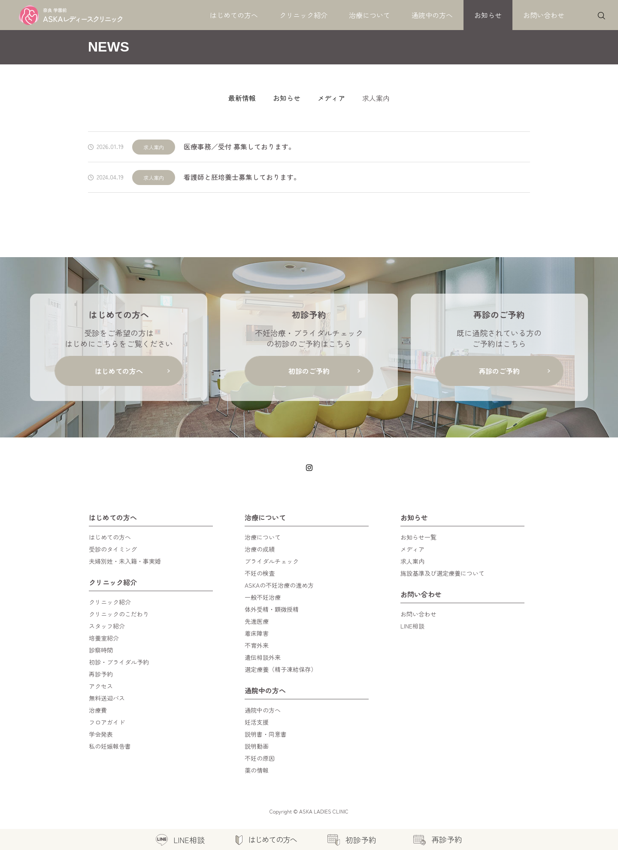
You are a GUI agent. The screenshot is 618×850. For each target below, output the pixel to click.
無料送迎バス (107, 698)
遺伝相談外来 (263, 657)
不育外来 (257, 645)
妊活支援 (257, 722)
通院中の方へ (432, 15)
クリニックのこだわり (119, 614)
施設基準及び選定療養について (442, 573)
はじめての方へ (234, 15)
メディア (331, 98)
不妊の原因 (260, 758)
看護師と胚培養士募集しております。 (242, 177)
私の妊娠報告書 (110, 746)
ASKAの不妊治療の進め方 (279, 585)
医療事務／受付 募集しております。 (239, 147)
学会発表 (101, 734)
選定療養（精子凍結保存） (281, 669)
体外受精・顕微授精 (272, 609)
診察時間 (101, 650)
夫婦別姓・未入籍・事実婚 (125, 561)
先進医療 (257, 621)
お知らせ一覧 (418, 537)
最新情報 (242, 98)
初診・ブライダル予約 (119, 662)
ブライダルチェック (272, 561)
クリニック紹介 (303, 15)
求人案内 (153, 147)
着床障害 (257, 633)
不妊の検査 (260, 573)
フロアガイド (107, 722)
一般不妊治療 (263, 597)
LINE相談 (412, 626)
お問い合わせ (543, 15)
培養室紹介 (104, 638)
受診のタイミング (113, 549)
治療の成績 (260, 549)
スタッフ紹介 (107, 626)
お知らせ (488, 15)
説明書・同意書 (266, 734)
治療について (369, 15)
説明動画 (257, 746)
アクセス (101, 686)
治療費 (98, 710)
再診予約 (101, 674)
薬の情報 (257, 770)
